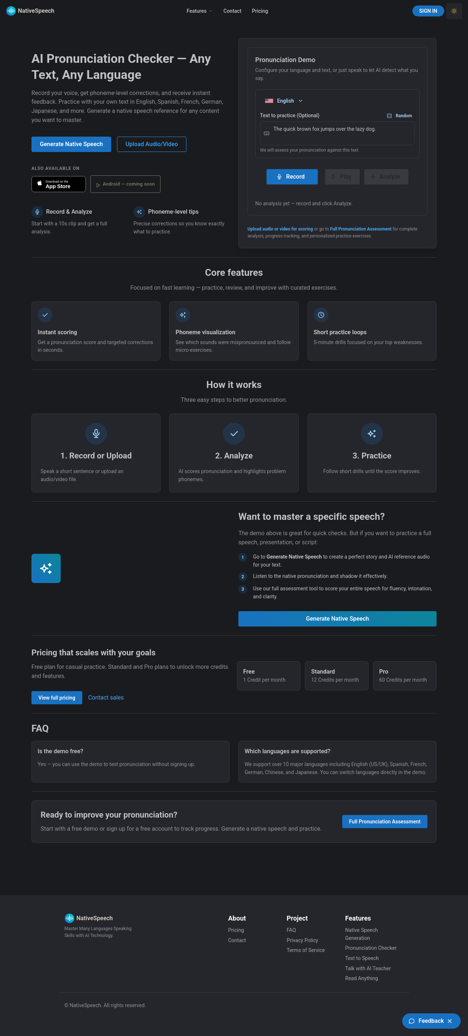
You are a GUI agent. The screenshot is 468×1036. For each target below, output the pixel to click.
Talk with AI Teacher (368, 968)
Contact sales (106, 697)
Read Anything (361, 978)
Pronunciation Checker (371, 948)
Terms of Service (306, 950)
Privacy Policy (302, 940)
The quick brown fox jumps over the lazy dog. (337, 133)
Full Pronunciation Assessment (361, 229)
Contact (232, 11)
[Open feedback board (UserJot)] (431, 1021)
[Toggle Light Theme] (454, 11)
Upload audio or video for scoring (280, 229)
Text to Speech (362, 958)
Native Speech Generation (361, 934)
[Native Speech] (24, 11)
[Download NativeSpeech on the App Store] (58, 184)
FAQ (291, 930)
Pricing (260, 11)
